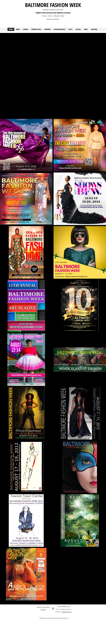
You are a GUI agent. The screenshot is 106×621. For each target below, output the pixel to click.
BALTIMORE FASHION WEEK (53, 4)
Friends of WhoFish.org (63, 606)
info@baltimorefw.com (66, 612)
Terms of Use (43, 609)
